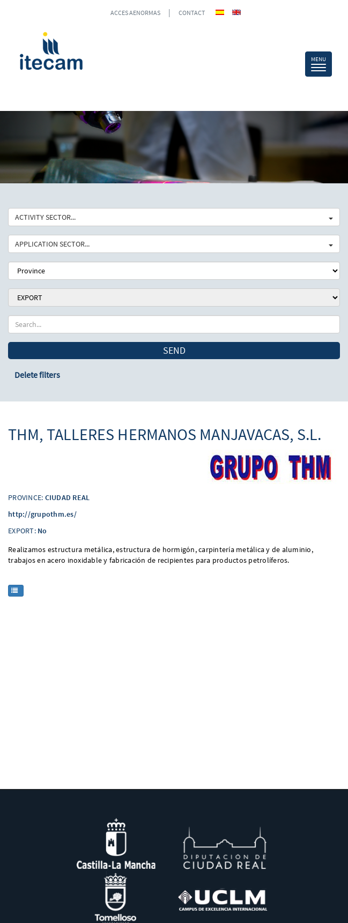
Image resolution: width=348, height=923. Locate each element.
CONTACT (192, 13)
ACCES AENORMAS (135, 13)
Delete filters (37, 374)
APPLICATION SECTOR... (174, 244)
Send (174, 350)
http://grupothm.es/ (42, 514)
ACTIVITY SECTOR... (174, 217)
